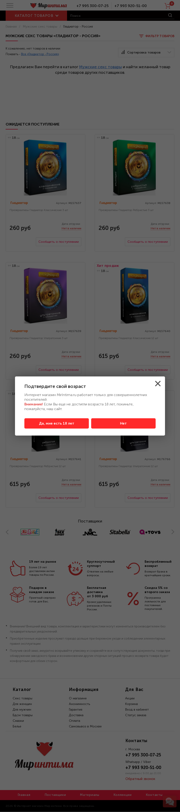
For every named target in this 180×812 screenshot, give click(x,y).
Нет (123, 423)
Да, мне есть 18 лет (56, 423)
